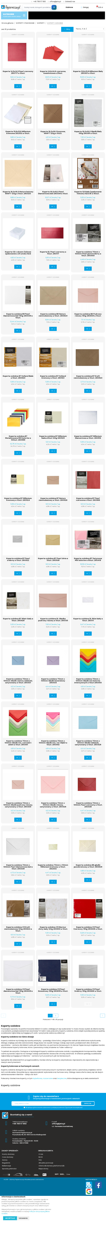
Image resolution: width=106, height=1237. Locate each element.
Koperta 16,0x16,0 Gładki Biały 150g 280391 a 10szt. (88, 132)
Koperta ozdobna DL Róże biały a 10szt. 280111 (88, 619)
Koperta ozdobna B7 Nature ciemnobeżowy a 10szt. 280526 (53, 499)
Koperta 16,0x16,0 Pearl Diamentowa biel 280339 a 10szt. (53, 192)
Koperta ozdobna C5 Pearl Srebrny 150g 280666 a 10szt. (88, 990)
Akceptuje (10, 1218)
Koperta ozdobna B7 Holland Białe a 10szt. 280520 (18, 377)
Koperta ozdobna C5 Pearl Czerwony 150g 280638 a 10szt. (87, 928)
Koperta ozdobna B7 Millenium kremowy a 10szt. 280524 (18, 499)
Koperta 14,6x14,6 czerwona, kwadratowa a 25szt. (53, 72)
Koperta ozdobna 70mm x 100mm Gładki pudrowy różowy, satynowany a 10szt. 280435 (18, 805)
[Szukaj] (54, 7)
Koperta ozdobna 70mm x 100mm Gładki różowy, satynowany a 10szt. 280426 (53, 805)
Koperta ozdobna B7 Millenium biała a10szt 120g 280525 (53, 437)
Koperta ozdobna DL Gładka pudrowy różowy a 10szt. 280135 (53, 619)
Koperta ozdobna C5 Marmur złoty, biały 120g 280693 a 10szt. (53, 928)
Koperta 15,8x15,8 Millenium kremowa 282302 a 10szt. (18, 132)
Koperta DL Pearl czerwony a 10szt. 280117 (53, 253)
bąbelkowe (37, 1078)
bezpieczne (62, 1078)
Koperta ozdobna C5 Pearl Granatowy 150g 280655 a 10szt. (53, 990)
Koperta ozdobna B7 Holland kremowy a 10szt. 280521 (53, 377)
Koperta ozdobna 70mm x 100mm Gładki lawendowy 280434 (53, 681)
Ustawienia (23, 1218)
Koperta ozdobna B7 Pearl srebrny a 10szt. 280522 (18, 559)
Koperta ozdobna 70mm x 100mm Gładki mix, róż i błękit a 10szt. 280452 (53, 743)
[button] (67, 29)
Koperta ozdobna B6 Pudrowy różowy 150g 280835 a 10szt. (88, 315)
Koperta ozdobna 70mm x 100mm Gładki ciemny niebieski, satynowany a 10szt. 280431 (18, 681)
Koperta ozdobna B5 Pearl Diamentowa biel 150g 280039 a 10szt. (18, 316)
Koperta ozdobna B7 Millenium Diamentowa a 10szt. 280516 (88, 437)
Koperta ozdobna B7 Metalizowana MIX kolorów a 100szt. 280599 (18, 438)
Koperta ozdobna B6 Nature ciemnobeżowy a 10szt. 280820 (53, 315)
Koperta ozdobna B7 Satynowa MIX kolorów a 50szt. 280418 (88, 559)
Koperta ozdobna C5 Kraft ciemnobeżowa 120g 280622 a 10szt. (18, 929)
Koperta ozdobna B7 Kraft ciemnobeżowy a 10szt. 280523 (88, 377)
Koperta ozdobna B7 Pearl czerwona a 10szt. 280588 (88, 499)
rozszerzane (47, 1078)
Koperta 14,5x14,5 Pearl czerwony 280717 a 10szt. (18, 72)
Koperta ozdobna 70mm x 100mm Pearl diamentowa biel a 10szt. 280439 (18, 867)
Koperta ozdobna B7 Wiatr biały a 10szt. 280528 (18, 619)
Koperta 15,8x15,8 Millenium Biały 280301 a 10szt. (88, 72)
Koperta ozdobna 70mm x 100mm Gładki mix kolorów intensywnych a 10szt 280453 (88, 681)
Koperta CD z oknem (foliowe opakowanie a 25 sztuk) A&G (18, 253)
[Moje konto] (85, 7)
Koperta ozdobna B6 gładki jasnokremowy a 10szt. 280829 (88, 866)
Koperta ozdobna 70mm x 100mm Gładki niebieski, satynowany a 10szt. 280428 (88, 743)
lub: (62, 1126)
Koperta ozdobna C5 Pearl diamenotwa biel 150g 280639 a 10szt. (18, 991)
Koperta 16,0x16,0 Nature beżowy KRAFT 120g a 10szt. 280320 (18, 192)
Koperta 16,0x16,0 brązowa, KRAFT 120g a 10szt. (53, 132)
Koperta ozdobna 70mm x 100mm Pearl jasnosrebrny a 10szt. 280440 (88, 254)
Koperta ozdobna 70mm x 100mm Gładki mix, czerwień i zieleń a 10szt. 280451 (18, 743)
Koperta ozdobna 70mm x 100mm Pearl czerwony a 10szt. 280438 (88, 805)
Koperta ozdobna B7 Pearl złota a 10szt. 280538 (53, 559)
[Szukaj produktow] (39, 7)
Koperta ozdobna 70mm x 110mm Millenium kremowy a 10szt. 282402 (53, 867)
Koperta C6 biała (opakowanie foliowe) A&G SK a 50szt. (88, 192)
